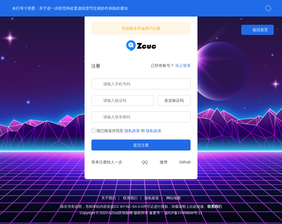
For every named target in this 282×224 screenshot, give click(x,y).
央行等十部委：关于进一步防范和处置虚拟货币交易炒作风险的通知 (69, 8)
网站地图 (173, 198)
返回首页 (257, 30)
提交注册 (141, 145)
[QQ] (141, 162)
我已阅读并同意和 (126, 130)
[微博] (160, 162)
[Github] (182, 162)
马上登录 (183, 65)
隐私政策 (132, 131)
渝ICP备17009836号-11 (183, 213)
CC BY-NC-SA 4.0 (128, 206)
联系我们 (130, 198)
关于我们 (108, 198)
